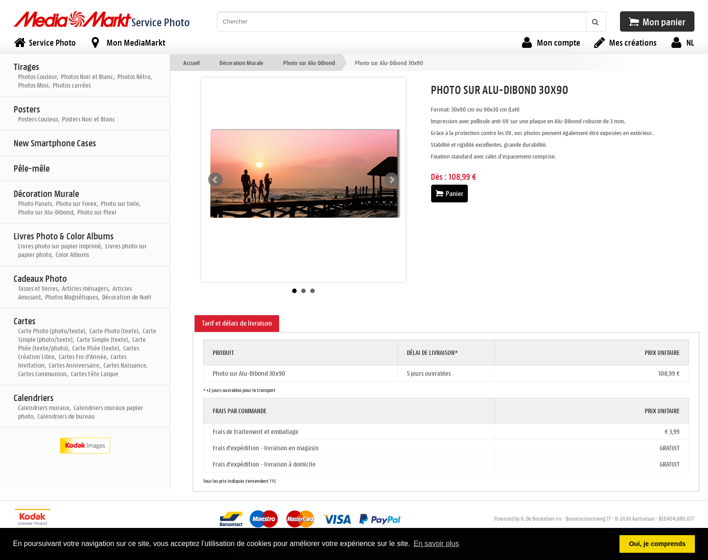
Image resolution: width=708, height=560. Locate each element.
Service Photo (160, 21)
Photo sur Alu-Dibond (309, 62)
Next (391, 180)
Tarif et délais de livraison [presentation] (237, 323)
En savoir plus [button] (436, 543)
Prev (215, 180)
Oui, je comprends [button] (657, 543)
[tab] (236, 324)
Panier (449, 193)
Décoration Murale (241, 62)
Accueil (191, 62)
